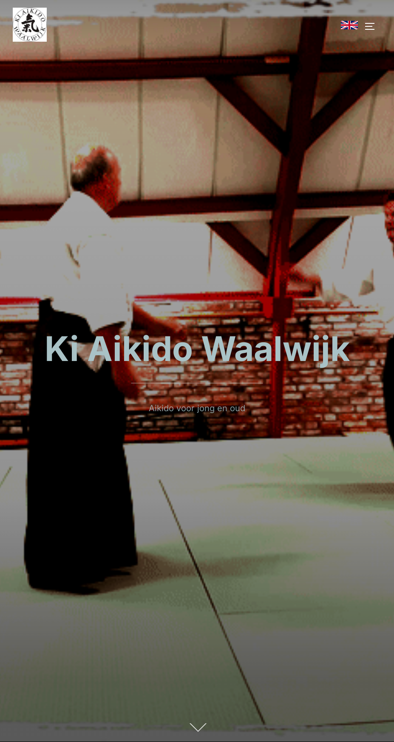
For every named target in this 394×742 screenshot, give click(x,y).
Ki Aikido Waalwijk (197, 348)
